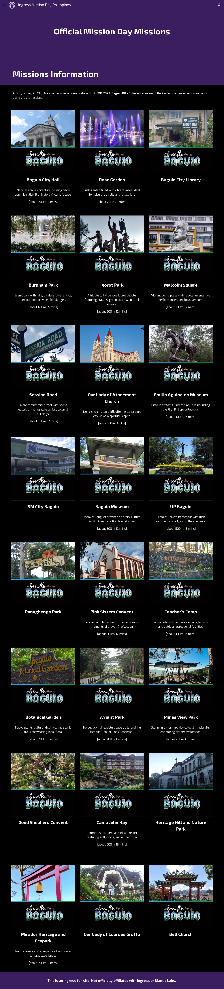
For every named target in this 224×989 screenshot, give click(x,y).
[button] (4, 5)
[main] (112, 31)
